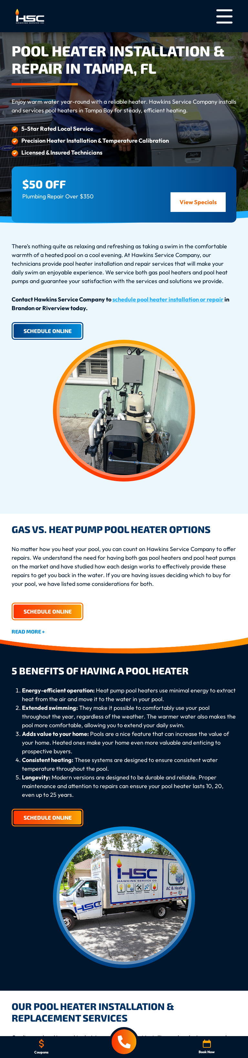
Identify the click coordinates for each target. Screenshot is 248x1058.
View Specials (198, 202)
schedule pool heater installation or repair (167, 299)
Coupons (41, 1046)
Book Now (207, 1047)
